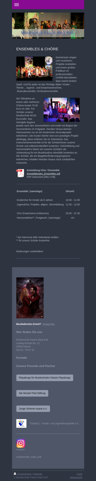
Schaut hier (49, 324)
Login (79, 474)
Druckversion (23, 474)
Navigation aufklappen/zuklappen (48, 4)
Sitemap (37, 474)
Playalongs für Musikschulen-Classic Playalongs (45, 377)
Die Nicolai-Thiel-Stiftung (32, 393)
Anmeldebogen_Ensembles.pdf (43, 173)
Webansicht (76, 477)
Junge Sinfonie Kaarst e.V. (33, 408)
